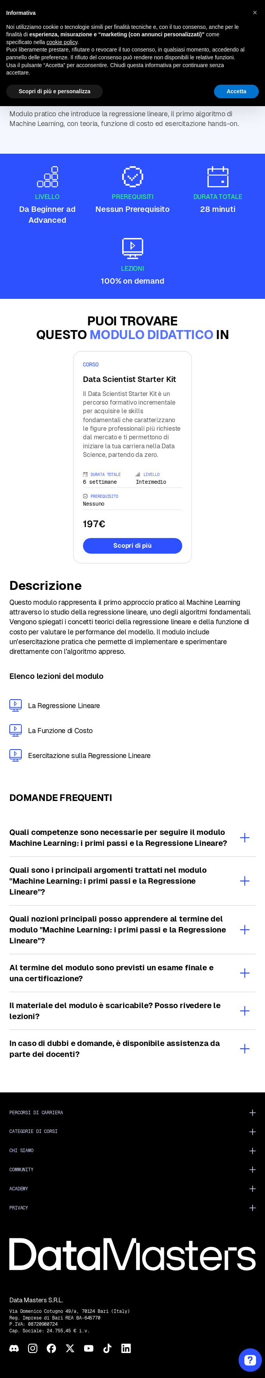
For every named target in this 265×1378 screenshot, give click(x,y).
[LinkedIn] (126, 1348)
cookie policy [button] (62, 42)
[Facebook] (51, 1348)
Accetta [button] (236, 91)
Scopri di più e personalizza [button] (54, 91)
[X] (70, 1348)
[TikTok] (107, 1348)
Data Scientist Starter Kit (129, 379)
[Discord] (14, 1348)
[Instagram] (32, 1348)
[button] (255, 12)
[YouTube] (88, 1348)
